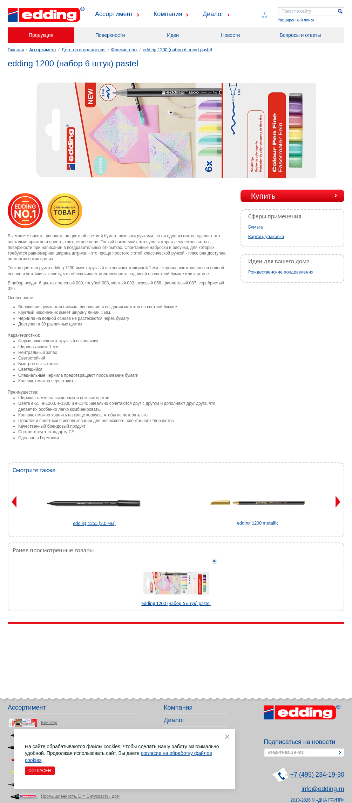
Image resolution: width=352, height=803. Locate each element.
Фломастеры (124, 50)
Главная (16, 50)
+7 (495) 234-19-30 (317, 774)
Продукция (41, 35)
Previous (14, 501)
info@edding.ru (323, 788)
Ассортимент (114, 14)
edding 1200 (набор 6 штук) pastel (177, 50)
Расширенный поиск (296, 20)
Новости (230, 35)
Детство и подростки (84, 50)
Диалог (213, 14)
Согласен (39, 770)
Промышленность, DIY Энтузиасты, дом (80, 796)
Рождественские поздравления (280, 272)
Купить (263, 196)
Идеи (173, 35)
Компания (168, 14)
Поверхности (110, 35)
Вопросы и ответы (300, 35)
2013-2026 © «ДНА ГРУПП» (318, 800)
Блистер (49, 722)
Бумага (255, 227)
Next (337, 501)
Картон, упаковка (266, 236)
